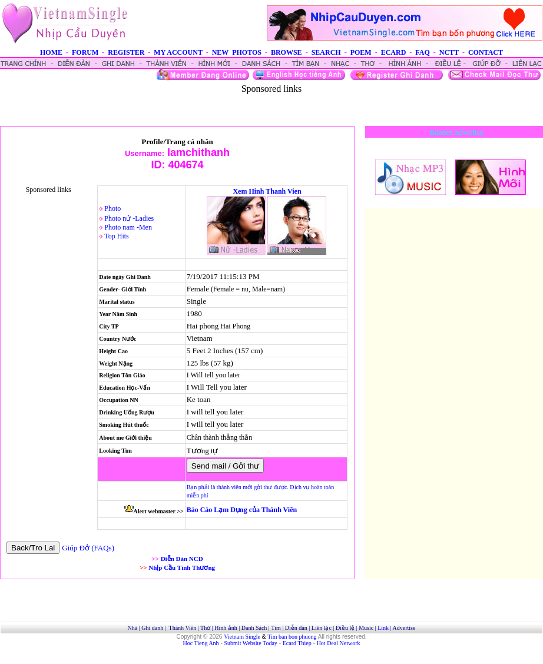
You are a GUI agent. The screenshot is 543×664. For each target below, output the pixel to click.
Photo (112, 208)
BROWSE (286, 52)
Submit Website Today (250, 643)
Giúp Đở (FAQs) (88, 547)
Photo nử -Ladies (129, 218)
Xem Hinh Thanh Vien (267, 191)
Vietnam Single (242, 636)
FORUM (85, 52)
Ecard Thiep (297, 643)
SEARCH (326, 52)
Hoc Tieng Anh (201, 643)
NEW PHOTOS (236, 52)
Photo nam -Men (128, 227)
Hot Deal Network (338, 643)
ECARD (393, 52)
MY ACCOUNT (178, 52)
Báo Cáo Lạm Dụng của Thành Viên (242, 510)
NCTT (449, 52)
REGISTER (126, 52)
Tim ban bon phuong (291, 636)
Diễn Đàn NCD (182, 558)
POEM (361, 52)
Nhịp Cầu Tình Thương (181, 567)
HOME (51, 52)
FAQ (422, 52)
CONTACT (485, 52)
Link (383, 628)
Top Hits (116, 236)
